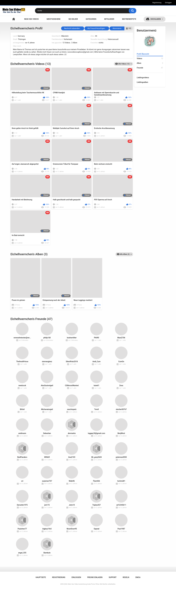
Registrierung (156, 3)
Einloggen (168, 3)
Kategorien (91, 19)
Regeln (126, 577)
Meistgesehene (53, 19)
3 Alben (74, 43)
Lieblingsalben (142, 82)
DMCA (138, 577)
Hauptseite (13, 19)
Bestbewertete (129, 19)
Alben (150, 63)
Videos (150, 58)
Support (112, 577)
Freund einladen (94, 577)
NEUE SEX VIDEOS (31, 19)
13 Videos (66, 43)
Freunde (150, 68)
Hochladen (155, 19)
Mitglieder (109, 19)
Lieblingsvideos (143, 78)
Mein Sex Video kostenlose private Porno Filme (83, 584)
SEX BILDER (73, 19)
